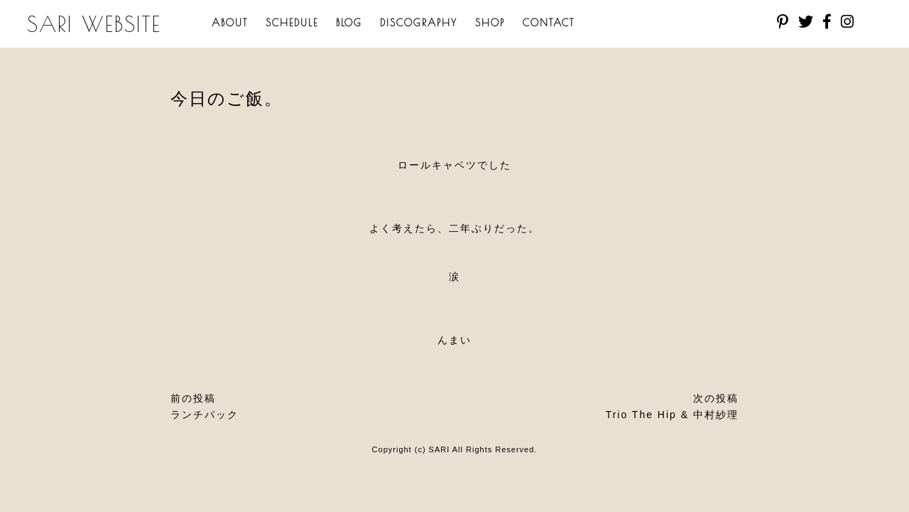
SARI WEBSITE (94, 23)
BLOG (349, 22)
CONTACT (549, 22)
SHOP (490, 22)
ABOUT (230, 22)
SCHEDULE (292, 22)
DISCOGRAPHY (418, 22)
